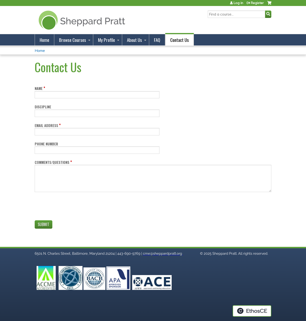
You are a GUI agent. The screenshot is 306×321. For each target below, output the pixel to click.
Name (39, 88)
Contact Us (179, 39)
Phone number (46, 143)
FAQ (157, 39)
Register (257, 3)
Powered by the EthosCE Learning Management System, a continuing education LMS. (252, 311)
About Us (134, 39)
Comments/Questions (52, 162)
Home (44, 39)
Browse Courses (72, 39)
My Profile (106, 39)
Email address (46, 125)
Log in (238, 3)
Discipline (43, 106)
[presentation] (71, 207)
